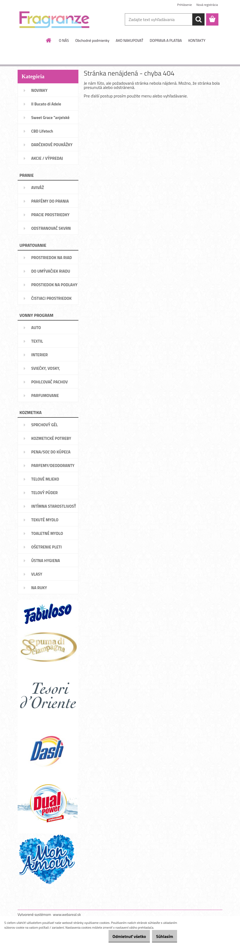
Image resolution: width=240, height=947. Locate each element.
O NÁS (64, 40)
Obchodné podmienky (92, 40)
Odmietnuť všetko (121, 936)
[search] (198, 19)
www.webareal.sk (67, 914)
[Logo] (54, 19)
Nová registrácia (207, 4)
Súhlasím (161, 936)
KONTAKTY (196, 40)
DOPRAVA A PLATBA (166, 40)
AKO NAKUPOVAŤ (129, 40)
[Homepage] (48, 40)
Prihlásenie (184, 4)
